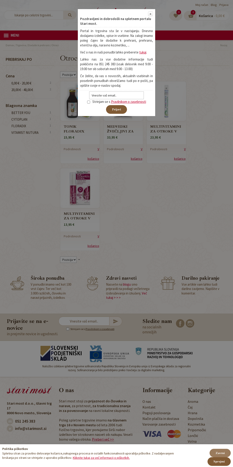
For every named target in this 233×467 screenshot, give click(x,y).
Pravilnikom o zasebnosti (128, 101)
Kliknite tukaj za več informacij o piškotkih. (101, 458)
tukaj (142, 52)
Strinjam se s (98, 101)
